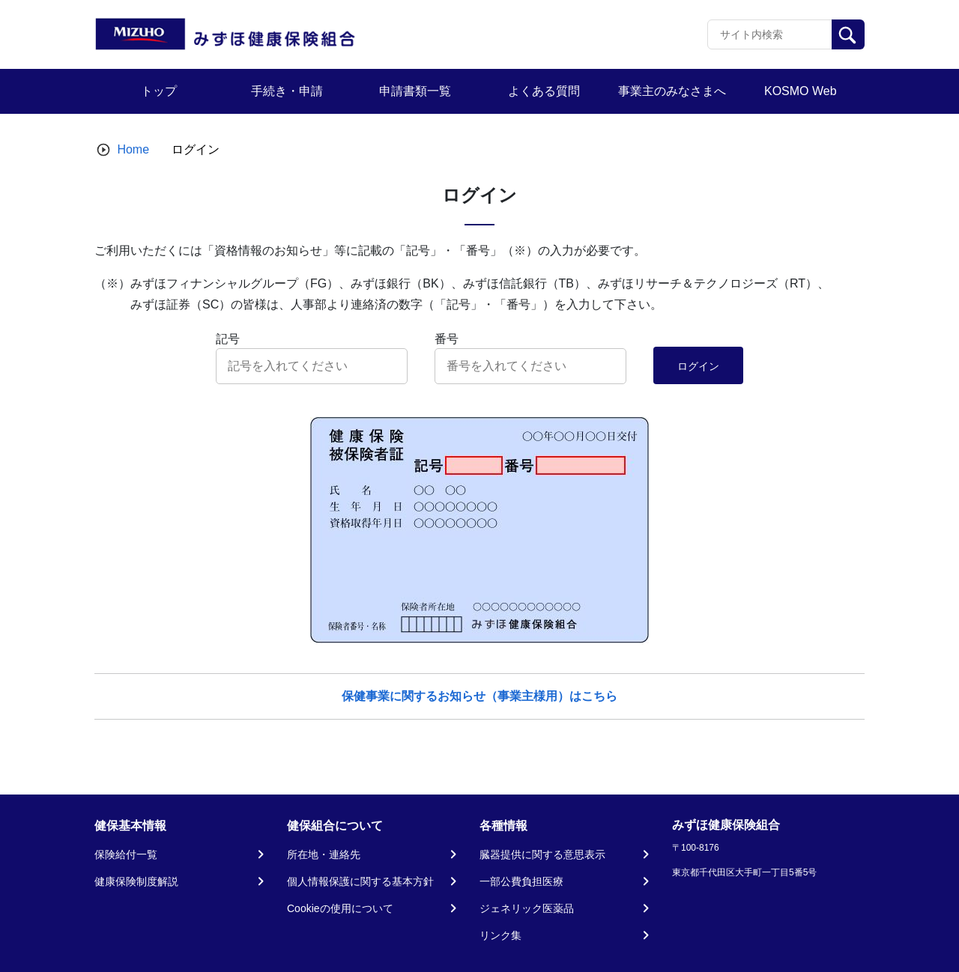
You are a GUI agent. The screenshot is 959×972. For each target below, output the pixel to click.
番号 (447, 338)
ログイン (698, 366)
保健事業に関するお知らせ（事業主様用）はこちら (479, 696)
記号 (228, 338)
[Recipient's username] (769, 34)
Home (133, 149)
